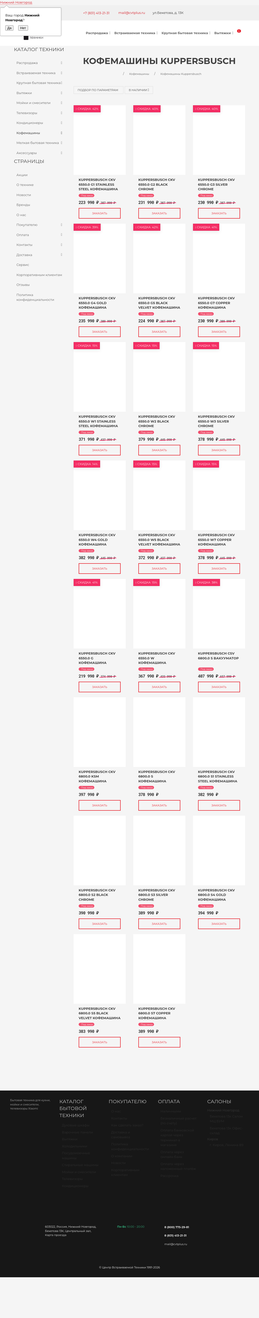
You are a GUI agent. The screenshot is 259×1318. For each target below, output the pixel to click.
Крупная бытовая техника (187, 33)
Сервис (22, 265)
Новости (23, 195)
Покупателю (39, 225)
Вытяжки (224, 33)
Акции (22, 175)
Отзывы (23, 285)
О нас (21, 215)
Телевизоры (39, 113)
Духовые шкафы (76, 1127)
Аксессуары (39, 153)
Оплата (39, 235)
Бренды (23, 205)
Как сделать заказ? (127, 1127)
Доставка (39, 255)
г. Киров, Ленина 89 (226, 1147)
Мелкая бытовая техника (39, 143)
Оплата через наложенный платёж (178, 1168)
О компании (121, 1158)
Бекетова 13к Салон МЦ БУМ (226, 1120)
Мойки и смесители (39, 103)
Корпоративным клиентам (39, 275)
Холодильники (74, 1148)
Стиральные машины (80, 1167)
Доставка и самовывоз (120, 1136)
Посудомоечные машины (76, 1157)
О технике (25, 185)
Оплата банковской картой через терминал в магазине (177, 1139)
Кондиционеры (39, 123)
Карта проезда (55, 1235)
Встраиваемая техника (136, 33)
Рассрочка (169, 1178)
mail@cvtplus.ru (131, 13)
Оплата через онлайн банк (172, 1156)
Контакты (39, 245)
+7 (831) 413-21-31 (96, 13)
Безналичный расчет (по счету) (178, 1122)
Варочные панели (77, 1134)
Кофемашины (39, 133)
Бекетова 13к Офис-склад (226, 1132)
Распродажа (99, 33)
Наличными (170, 1113)
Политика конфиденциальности (35, 297)
